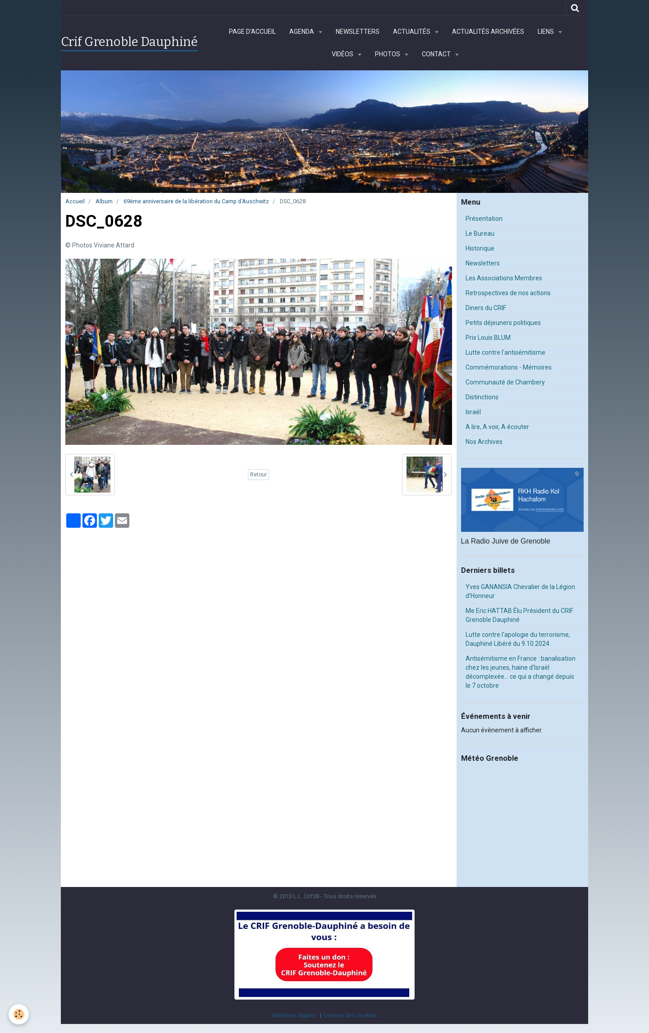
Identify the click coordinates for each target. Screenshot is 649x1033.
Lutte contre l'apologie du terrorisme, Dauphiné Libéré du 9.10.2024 (518, 639)
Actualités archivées (488, 31)
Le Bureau (480, 233)
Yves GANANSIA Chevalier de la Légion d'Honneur (520, 591)
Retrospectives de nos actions (508, 293)
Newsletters (357, 31)
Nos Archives (484, 441)
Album (104, 201)
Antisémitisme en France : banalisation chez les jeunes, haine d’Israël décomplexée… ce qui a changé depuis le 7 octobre (521, 672)
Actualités (412, 31)
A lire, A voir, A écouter (497, 426)
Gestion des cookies (350, 1015)
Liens (546, 31)
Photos (388, 54)
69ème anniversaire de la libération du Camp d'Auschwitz (196, 201)
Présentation (484, 218)
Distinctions (482, 397)
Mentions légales (294, 1015)
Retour (258, 474)
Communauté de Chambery (505, 382)
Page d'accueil (252, 31)
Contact (437, 54)
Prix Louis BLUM (488, 337)
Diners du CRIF (486, 307)
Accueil (75, 201)
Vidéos (343, 54)
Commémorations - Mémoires (509, 367)
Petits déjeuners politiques (503, 322)
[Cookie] (19, 1014)
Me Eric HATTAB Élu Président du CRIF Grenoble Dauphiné (519, 615)
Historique (480, 248)
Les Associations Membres (504, 278)
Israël (473, 412)
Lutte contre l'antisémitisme (505, 352)
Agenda (302, 31)
